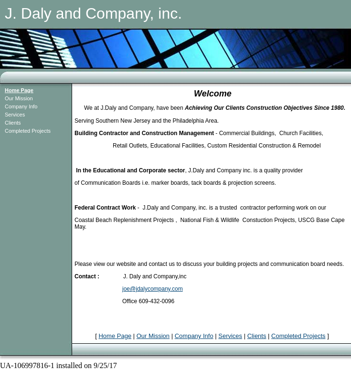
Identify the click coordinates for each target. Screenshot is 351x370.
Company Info (21, 106)
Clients (13, 123)
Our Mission (19, 98)
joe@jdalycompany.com (152, 288)
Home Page (19, 90)
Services (15, 114)
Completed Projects (28, 131)
